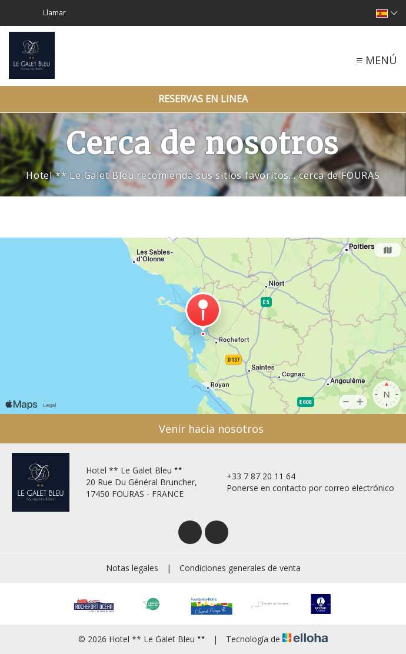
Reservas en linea (203, 98)
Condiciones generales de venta (240, 567)
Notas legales (132, 567)
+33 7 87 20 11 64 (254, 476)
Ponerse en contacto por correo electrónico (303, 487)
